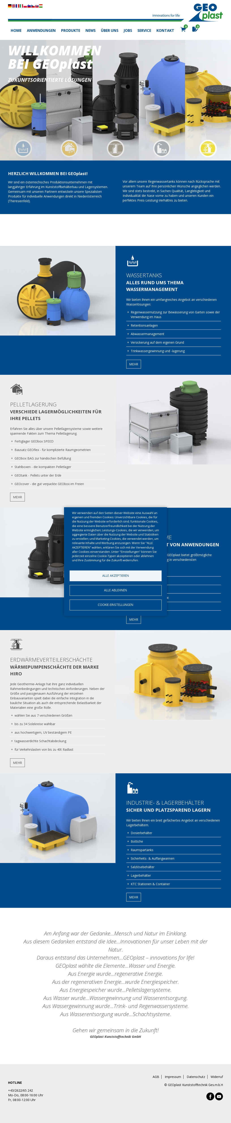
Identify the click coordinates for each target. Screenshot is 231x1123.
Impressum (173, 1077)
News (91, 30)
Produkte (70, 30)
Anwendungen (41, 30)
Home (16, 30)
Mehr (133, 364)
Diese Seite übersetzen (25, 6)
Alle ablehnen (115, 590)
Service (144, 30)
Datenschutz (196, 1077)
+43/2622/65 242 (20, 1090)
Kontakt (165, 30)
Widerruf (217, 1077)
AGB (156, 1077)
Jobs (128, 30)
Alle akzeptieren (115, 575)
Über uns (109, 30)
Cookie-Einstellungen (115, 605)
